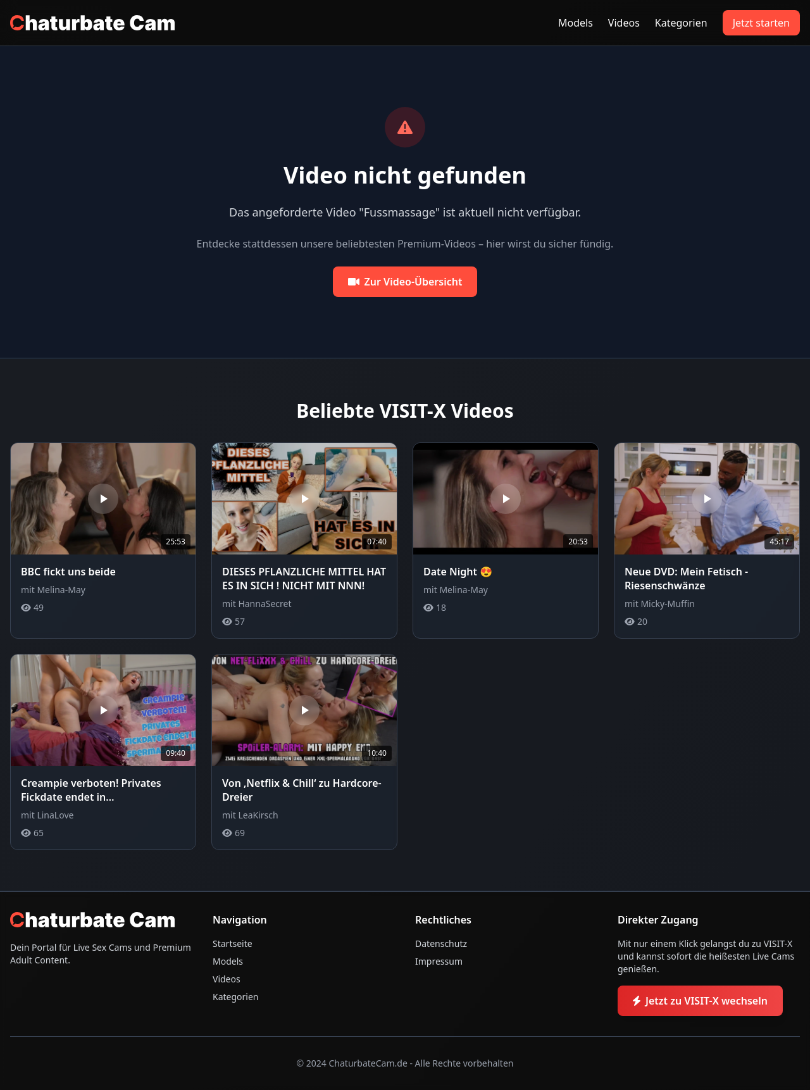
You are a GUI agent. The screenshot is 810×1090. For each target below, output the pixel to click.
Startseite (232, 943)
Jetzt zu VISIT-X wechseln (700, 1001)
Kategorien (681, 23)
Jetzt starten (761, 23)
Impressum (439, 961)
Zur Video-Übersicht (405, 282)
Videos (624, 23)
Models (575, 23)
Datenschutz (441, 943)
